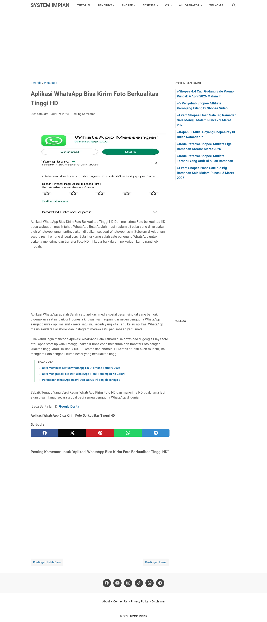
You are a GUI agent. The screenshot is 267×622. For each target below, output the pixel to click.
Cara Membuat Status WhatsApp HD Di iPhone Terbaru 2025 (81, 367)
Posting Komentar (83, 114)
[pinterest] (100, 433)
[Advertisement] (133, 46)
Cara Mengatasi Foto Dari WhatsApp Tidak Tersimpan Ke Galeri (83, 373)
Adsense (149, 5)
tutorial (84, 5)
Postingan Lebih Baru (47, 562)
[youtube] (117, 583)
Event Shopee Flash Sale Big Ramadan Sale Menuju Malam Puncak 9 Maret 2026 (206, 120)
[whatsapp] (128, 433)
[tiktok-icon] (139, 583)
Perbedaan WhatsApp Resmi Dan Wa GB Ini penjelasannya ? (81, 379)
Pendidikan (106, 5)
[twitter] (72, 433)
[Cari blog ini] (233, 5)
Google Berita (69, 406)
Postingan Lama (155, 562)
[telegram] (155, 433)
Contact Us (120, 601)
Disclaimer (158, 601)
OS (167, 5)
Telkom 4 (216, 5)
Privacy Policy (140, 601)
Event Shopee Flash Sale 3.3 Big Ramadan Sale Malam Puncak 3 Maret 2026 (205, 173)
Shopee (127, 5)
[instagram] (128, 583)
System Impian (50, 5)
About (106, 601)
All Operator (189, 5)
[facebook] (44, 433)
